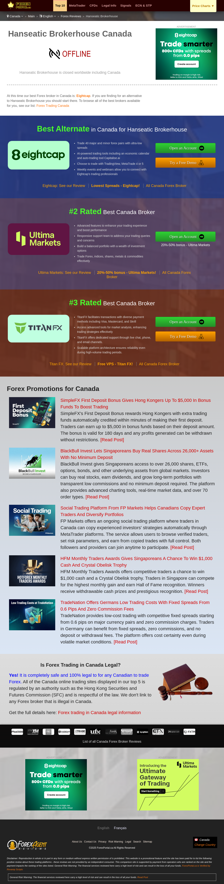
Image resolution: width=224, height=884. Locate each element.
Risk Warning (115, 841)
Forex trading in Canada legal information (92, 710)
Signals (125, 5)
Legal (128, 841)
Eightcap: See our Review (64, 191)
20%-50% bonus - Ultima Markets (191, 244)
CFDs (94, 5)
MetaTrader (77, 5)
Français (120, 828)
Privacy (102, 841)
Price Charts (203, 6)
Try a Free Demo (188, 162)
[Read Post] (112, 439)
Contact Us (90, 841)
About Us (77, 841)
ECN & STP (143, 5)
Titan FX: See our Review (70, 369)
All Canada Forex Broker (166, 191)
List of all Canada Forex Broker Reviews (112, 741)
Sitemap (147, 841)
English (47, 16)
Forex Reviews (71, 16)
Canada (15, 16)
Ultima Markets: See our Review (64, 277)
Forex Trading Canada (53, 105)
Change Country (205, 844)
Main (31, 16)
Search (137, 841)
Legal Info (109, 5)
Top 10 (60, 5)
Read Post (142, 877)
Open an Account (188, 149)
